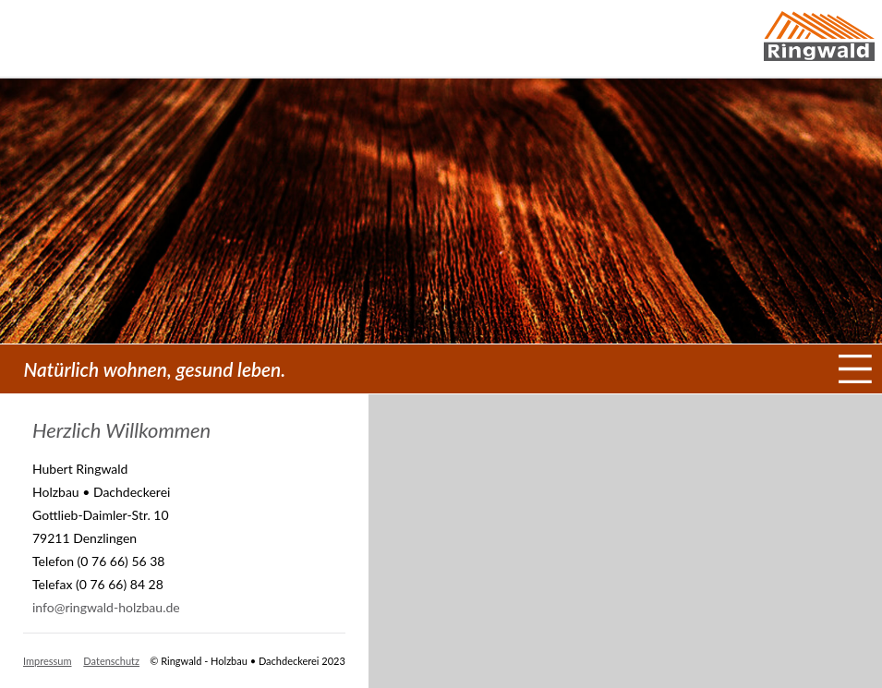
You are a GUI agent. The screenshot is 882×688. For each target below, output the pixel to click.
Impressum (47, 661)
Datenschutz (111, 661)
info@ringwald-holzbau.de (106, 607)
